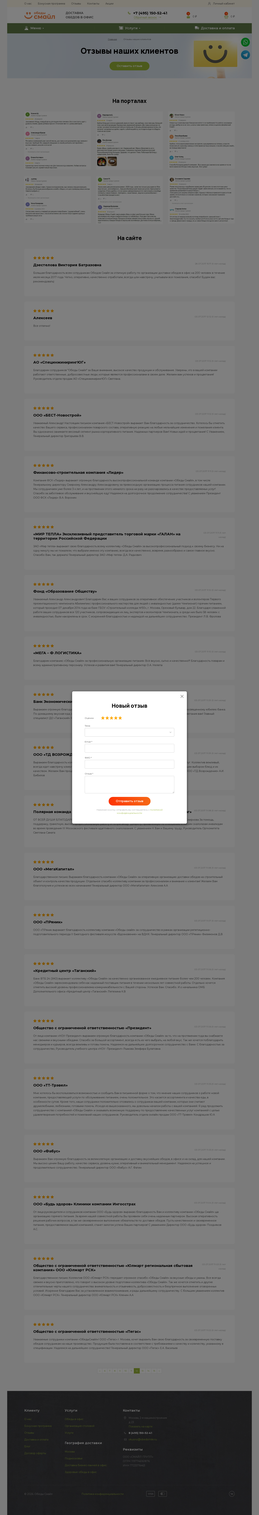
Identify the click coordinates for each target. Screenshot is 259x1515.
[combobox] (129, 732)
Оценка (89, 718)
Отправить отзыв (129, 801)
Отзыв (88, 773)
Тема (87, 725)
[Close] (182, 696)
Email (88, 741)
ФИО (87, 757)
